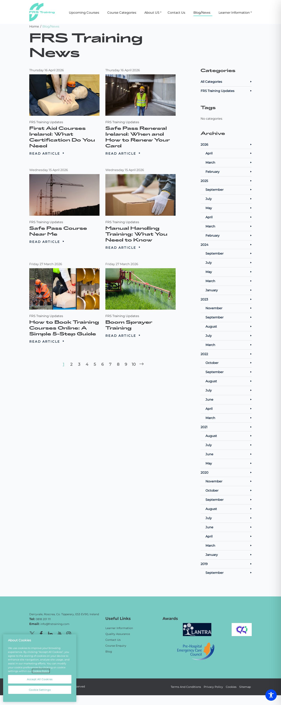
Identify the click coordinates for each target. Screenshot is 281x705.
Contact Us (176, 12)
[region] (39, 668)
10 (134, 364)
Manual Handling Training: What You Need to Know (137, 227)
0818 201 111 (43, 619)
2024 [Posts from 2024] (226, 244)
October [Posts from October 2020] (228, 490)
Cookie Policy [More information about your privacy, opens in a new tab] (40, 671)
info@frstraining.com (54, 624)
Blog (108, 651)
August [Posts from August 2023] (228, 326)
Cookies (231, 687)
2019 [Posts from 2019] (226, 564)
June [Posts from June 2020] (228, 527)
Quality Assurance (117, 634)
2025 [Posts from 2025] (226, 181)
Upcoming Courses (84, 12)
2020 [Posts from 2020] (226, 472)
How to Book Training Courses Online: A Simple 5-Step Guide (64, 321)
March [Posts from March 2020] (228, 545)
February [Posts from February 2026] (228, 171)
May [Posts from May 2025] (228, 208)
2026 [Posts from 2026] (226, 144)
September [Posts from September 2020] (228, 499)
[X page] (32, 633)
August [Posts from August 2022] (228, 381)
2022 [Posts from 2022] (226, 354)
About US (151, 12)
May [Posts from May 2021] (228, 463)
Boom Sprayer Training (131, 319)
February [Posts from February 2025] (228, 235)
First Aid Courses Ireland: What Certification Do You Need (62, 137)
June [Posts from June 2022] (228, 399)
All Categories (226, 81)
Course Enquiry (115, 645)
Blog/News (201, 12)
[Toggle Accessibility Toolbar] (271, 695)
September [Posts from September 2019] (228, 572)
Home (34, 26)
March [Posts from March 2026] (228, 162)
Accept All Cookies (39, 679)
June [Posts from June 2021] (228, 454)
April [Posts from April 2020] (228, 536)
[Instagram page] (68, 633)
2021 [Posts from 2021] (226, 427)
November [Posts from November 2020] (228, 481)
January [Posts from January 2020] (228, 555)
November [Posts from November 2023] (228, 308)
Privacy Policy (213, 687)
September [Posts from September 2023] (228, 317)
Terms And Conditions (186, 687)
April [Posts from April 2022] (228, 408)
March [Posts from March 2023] (228, 345)
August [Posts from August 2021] (228, 436)
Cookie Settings (40, 689)
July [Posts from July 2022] (228, 390)
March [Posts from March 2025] (228, 226)
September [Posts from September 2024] (228, 253)
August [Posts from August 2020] (228, 509)
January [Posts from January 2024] (228, 290)
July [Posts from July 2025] (228, 199)
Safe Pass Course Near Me (59, 225)
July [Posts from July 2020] (228, 518)
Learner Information (234, 12)
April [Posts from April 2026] (228, 153)
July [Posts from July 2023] (228, 335)
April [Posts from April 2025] (228, 217)
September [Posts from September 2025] (228, 189)
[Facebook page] (41, 633)
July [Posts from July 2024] (228, 262)
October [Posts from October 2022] (228, 363)
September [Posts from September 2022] (228, 372)
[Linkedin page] (50, 633)
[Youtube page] (59, 633)
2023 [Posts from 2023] (226, 299)
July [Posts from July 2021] (228, 445)
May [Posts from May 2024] (228, 272)
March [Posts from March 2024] (228, 281)
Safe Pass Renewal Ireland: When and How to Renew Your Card (138, 137)
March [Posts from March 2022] (228, 418)
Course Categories (121, 12)
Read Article (46, 153)
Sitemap (245, 687)
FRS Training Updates (46, 122)
